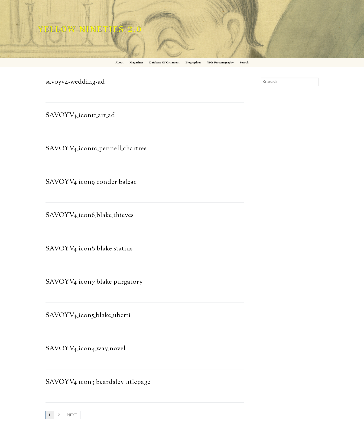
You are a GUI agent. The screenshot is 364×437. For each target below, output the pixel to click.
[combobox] (289, 82)
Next (72, 415)
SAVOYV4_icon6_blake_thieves (90, 215)
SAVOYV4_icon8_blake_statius (89, 248)
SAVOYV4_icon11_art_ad (80, 115)
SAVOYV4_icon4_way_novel (86, 348)
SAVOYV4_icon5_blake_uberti (88, 315)
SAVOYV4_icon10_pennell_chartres (96, 148)
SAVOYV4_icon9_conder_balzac (91, 182)
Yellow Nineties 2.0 (90, 29)
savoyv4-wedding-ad (75, 82)
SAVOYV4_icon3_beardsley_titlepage (98, 382)
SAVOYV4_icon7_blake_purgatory (94, 282)
